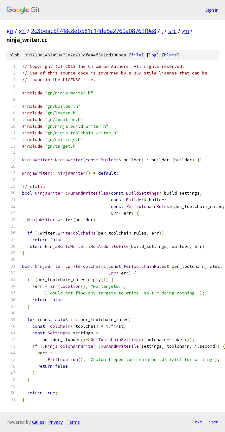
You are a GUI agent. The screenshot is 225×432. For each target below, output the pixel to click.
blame (170, 55)
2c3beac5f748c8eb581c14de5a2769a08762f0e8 (93, 31)
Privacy (55, 422)
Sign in (212, 10)
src (172, 31)
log (153, 55)
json (214, 422)
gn (9, 31)
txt (198, 422)
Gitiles (38, 422)
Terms (73, 422)
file (136, 55)
